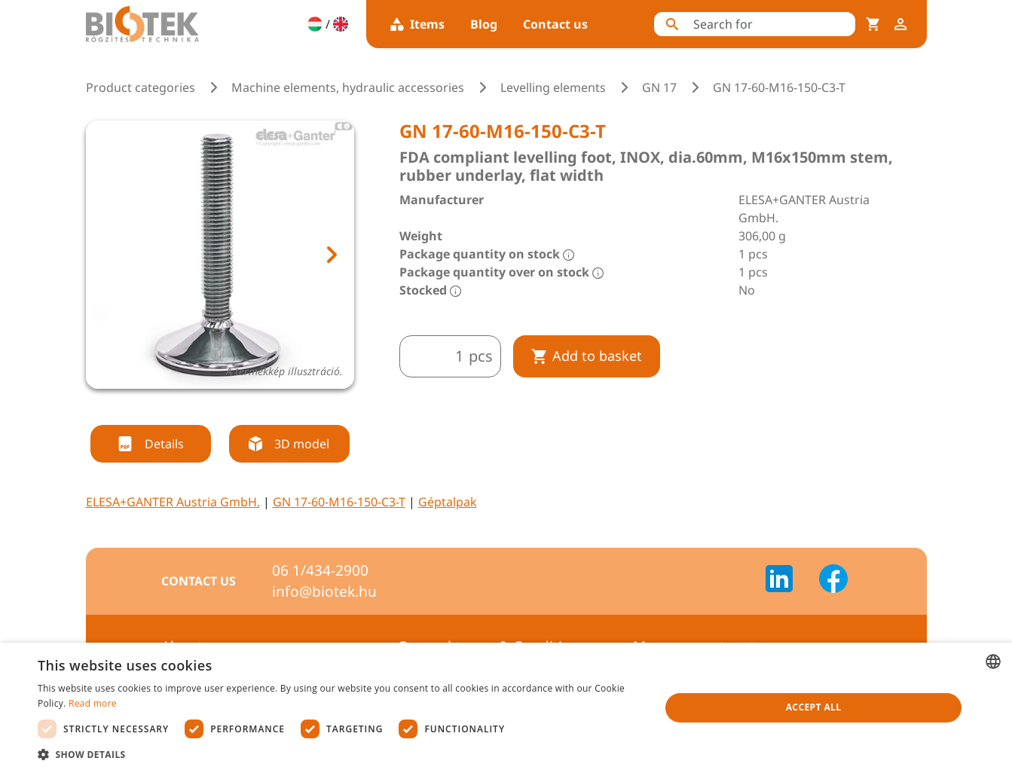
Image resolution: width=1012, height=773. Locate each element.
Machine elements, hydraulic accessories (347, 87)
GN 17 (659, 87)
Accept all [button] (814, 707)
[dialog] (506, 708)
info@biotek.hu (324, 591)
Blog (483, 24)
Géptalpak (447, 501)
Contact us (555, 24)
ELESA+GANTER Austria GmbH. (173, 501)
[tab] (206, 407)
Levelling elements (553, 87)
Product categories (140, 87)
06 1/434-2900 (320, 570)
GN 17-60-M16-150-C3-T (339, 501)
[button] (339, 754)
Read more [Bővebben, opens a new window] (93, 703)
